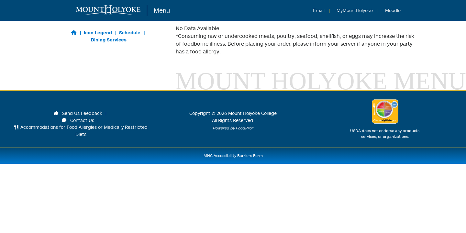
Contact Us (78, 120)
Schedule (129, 32)
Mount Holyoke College (252, 113)
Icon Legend (98, 32)
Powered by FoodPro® (233, 128)
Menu (162, 10)
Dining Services (109, 39)
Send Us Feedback (78, 113)
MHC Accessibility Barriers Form (233, 155)
